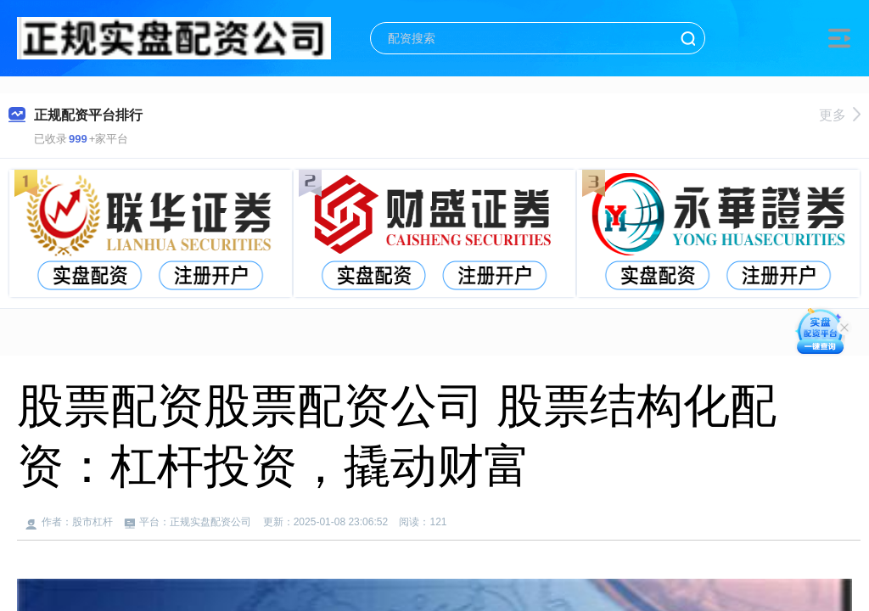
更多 (840, 115)
